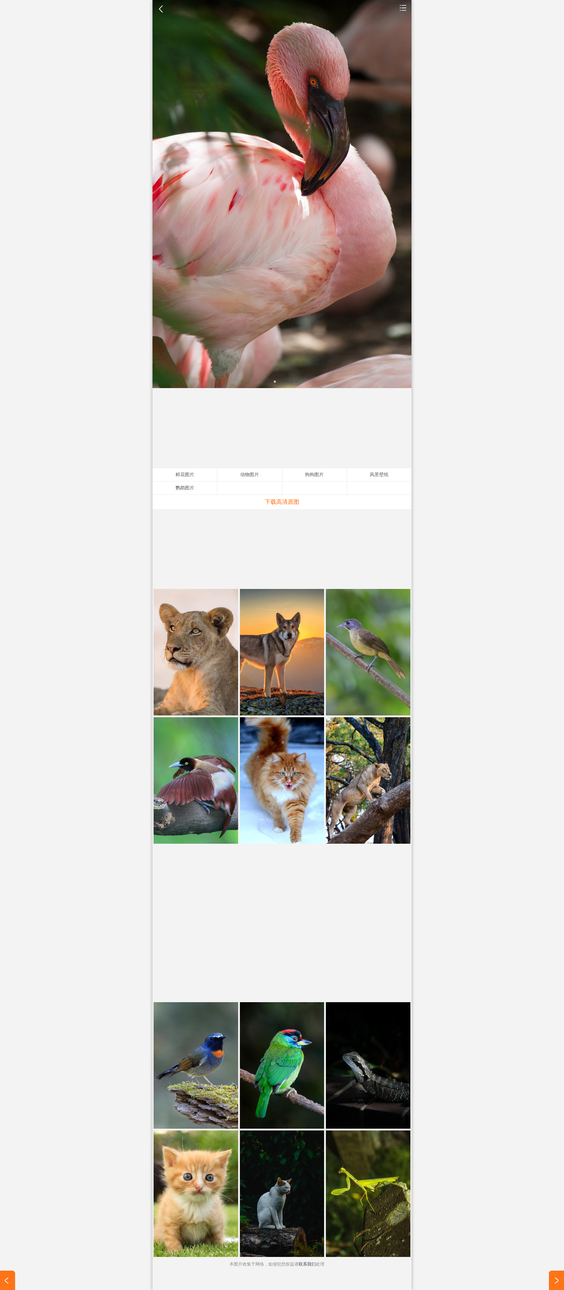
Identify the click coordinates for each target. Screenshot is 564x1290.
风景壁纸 (379, 474)
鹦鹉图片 (185, 487)
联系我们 (307, 1264)
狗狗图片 (314, 474)
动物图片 (403, 7)
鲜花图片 (185, 474)
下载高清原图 (282, 502)
